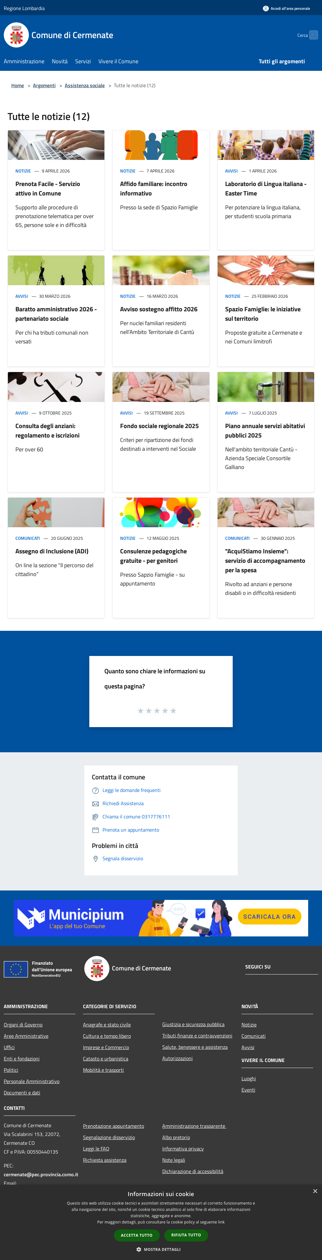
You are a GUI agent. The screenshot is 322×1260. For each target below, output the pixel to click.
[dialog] (161, 1222)
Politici (11, 1070)
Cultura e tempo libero (107, 1036)
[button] (161, 1249)
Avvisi (231, 170)
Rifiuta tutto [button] (186, 1235)
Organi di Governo (23, 1024)
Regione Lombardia (24, 8)
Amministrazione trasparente (194, 1126)
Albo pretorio (176, 1137)
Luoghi (249, 1078)
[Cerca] (310, 34)
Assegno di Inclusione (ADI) (51, 551)
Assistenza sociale (85, 85)
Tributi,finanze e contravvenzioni (197, 1035)
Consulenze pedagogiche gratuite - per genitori (153, 555)
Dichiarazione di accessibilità (192, 1171)
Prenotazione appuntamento (113, 1126)
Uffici (9, 1047)
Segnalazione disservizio (109, 1137)
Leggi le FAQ (96, 1148)
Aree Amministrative (26, 1036)
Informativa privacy (183, 1148)
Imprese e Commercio (106, 1047)
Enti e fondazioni (22, 1058)
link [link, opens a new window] (221, 1222)
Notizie (23, 170)
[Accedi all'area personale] (286, 8)
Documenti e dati (22, 1092)
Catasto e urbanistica (105, 1058)
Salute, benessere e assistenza (195, 1047)
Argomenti (44, 85)
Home (17, 85)
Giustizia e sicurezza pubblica (193, 1024)
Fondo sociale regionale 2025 (159, 426)
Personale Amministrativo (31, 1081)
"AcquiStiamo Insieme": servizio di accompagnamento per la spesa (265, 560)
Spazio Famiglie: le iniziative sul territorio (263, 313)
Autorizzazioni (177, 1058)
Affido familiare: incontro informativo (153, 188)
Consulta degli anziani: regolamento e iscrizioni (47, 430)
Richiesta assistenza (104, 1160)
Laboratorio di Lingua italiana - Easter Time (266, 188)
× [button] (315, 1191)
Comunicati (27, 538)
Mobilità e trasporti (103, 1070)
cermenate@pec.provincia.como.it (41, 1174)
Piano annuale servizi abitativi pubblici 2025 (265, 430)
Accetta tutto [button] (137, 1235)
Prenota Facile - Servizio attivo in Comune (47, 188)
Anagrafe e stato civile (107, 1024)
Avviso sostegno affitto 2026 (158, 309)
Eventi (248, 1089)
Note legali (173, 1160)
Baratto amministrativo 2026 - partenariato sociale (56, 313)
